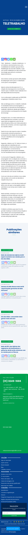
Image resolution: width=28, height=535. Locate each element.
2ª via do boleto (5, 476)
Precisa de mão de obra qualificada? (10, 483)
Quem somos (4, 462)
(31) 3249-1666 (12, 381)
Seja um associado (6, 460)
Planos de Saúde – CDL (7, 478)
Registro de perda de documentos (10, 499)
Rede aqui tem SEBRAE (7, 485)
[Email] (14, 59)
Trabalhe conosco (6, 469)
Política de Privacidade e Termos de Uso (14, 524)
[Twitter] (8, 59)
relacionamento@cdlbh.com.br (12, 450)
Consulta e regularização (7, 492)
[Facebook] (2, 59)
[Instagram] (5, 59)
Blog (2, 467)
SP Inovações (12, 532)
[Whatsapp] (11, 59)
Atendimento (4, 490)
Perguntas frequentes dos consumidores (11, 497)
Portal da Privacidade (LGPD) (8, 501)
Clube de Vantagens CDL (7, 481)
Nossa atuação (5, 465)
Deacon (3, 495)
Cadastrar (14, 515)
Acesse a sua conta (6, 474)
